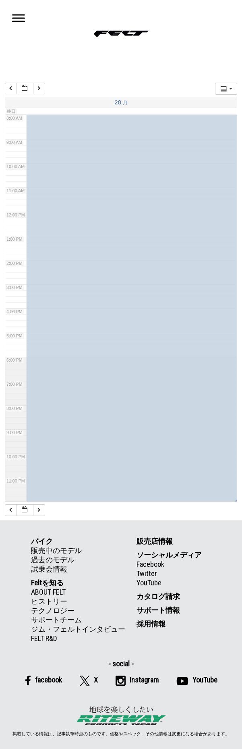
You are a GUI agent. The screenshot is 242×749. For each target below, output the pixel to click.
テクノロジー (52, 610)
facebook (43, 680)
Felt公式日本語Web (121, 33)
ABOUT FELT (48, 592)
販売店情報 (155, 541)
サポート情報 (158, 610)
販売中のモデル (56, 550)
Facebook (150, 564)
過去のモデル (52, 560)
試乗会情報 (49, 569)
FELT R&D (44, 638)
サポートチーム (56, 620)
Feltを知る (47, 582)
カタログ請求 (158, 596)
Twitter (147, 573)
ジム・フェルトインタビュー (78, 629)
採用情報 (151, 624)
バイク (42, 541)
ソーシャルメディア (169, 555)
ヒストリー (49, 601)
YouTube (149, 582)
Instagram (137, 681)
